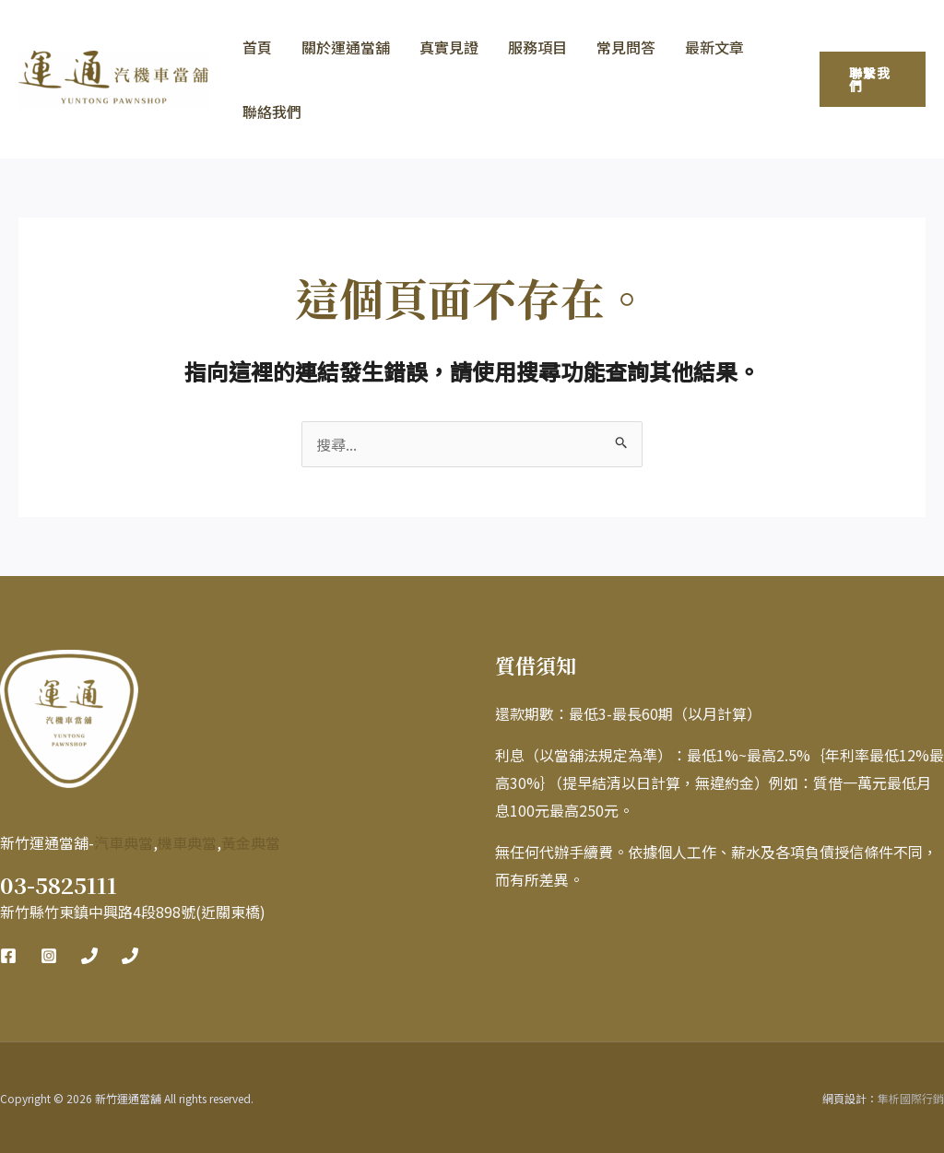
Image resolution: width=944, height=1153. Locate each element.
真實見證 (448, 47)
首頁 (257, 47)
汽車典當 (123, 842)
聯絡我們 (271, 111)
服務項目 (537, 47)
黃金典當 (250, 842)
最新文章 (714, 47)
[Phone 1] (89, 955)
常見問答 (625, 47)
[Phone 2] (130, 955)
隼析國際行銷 (911, 1098)
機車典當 (187, 842)
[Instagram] (49, 955)
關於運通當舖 (345, 47)
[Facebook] (8, 955)
